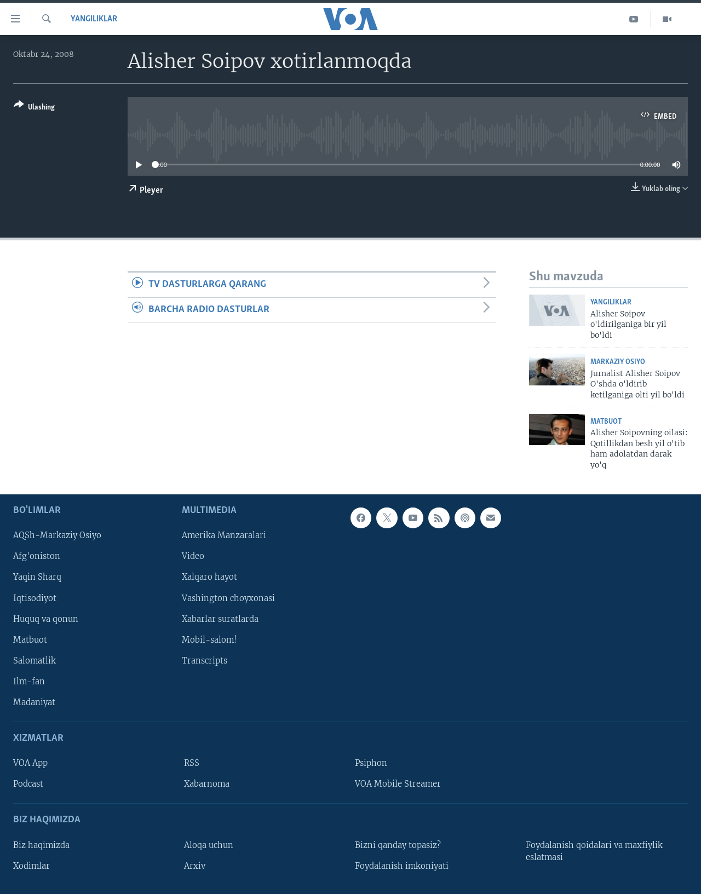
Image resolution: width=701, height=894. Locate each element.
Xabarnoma (206, 784)
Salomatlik (34, 661)
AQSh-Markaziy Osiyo (57, 536)
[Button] (34, 108)
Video (193, 557)
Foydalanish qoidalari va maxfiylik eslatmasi (594, 851)
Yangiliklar (94, 19)
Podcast (28, 784)
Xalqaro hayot (209, 577)
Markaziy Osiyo (617, 362)
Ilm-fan (29, 682)
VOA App (30, 763)
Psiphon (371, 763)
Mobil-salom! (209, 640)
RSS (191, 763)
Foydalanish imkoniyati (402, 866)
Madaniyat (34, 702)
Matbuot (606, 421)
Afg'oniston (36, 557)
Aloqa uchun (208, 845)
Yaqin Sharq (37, 577)
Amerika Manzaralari (224, 536)
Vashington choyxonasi (228, 598)
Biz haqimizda (41, 845)
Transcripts (204, 661)
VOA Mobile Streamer (398, 784)
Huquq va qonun (45, 619)
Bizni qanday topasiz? (398, 845)
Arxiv (194, 866)
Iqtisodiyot (34, 598)
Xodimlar (31, 866)
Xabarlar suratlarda (220, 619)
